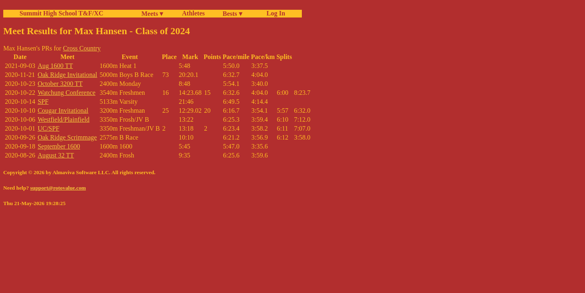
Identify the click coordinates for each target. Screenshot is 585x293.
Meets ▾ (152, 13)
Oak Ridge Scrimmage (67, 137)
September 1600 (59, 146)
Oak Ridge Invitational (68, 74)
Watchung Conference (66, 92)
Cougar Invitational (63, 110)
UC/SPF (48, 128)
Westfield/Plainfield (64, 119)
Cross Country (82, 48)
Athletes (193, 13)
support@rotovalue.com (58, 188)
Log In (274, 13)
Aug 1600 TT (55, 65)
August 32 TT (56, 155)
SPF (43, 101)
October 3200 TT (60, 83)
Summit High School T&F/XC (61, 13)
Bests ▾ (232, 13)
